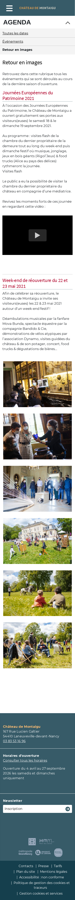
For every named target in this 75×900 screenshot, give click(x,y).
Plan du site (25, 872)
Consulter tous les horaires (25, 760)
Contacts (26, 866)
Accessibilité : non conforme (41, 877)
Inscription (13, 809)
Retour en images (17, 50)
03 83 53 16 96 (14, 741)
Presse (43, 866)
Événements (12, 41)
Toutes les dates (15, 33)
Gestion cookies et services (41, 893)
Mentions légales (53, 872)
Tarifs (58, 866)
